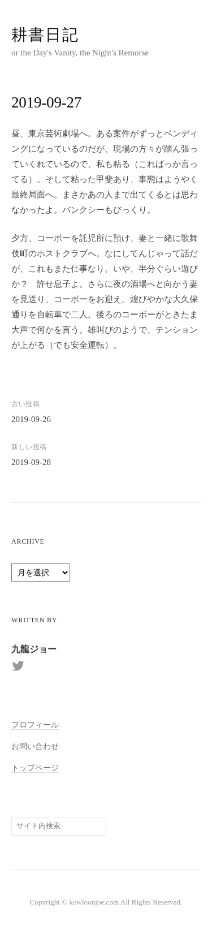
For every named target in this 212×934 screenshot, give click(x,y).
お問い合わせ (35, 746)
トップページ (35, 767)
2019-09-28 (31, 462)
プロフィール (35, 724)
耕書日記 (45, 35)
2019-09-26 (31, 419)
